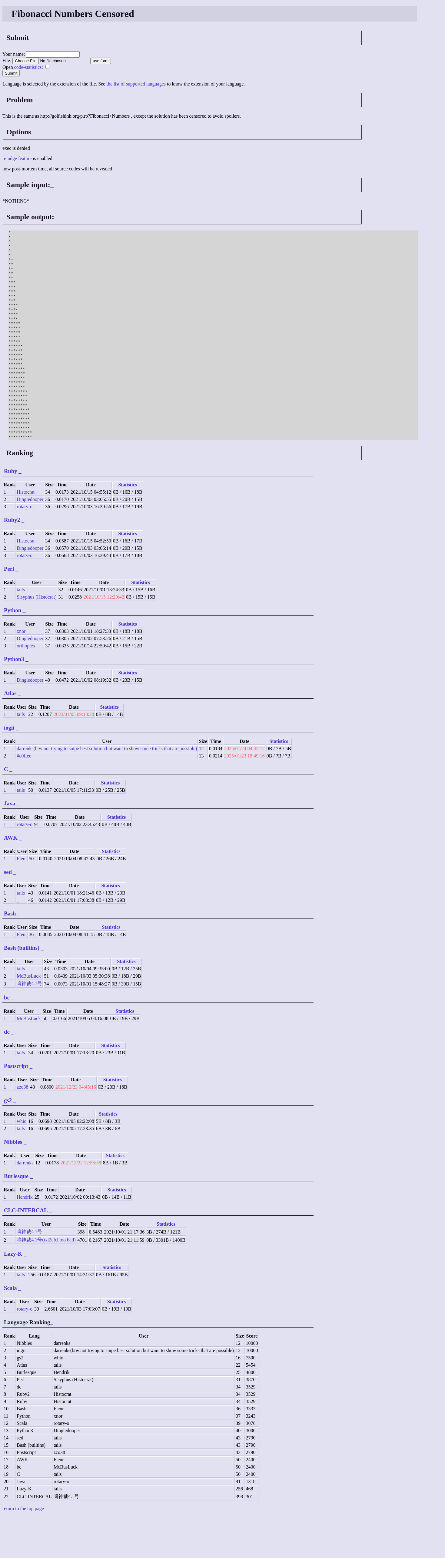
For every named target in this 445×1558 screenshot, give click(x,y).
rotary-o (24, 548)
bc (7, 1039)
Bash (10, 955)
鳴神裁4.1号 (29, 1025)
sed (8, 914)
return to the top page (23, 1550)
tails (21, 631)
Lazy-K (13, 1295)
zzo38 (22, 1128)
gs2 (8, 1142)
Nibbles (13, 1183)
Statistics (127, 526)
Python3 (14, 701)
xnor (21, 673)
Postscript (16, 1108)
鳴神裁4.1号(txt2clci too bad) (46, 1281)
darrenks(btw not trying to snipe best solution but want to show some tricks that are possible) (107, 790)
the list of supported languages (136, 83)
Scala (10, 1330)
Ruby (10, 513)
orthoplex (26, 687)
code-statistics (28, 67)
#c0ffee (24, 797)
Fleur (22, 900)
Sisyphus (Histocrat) (36, 638)
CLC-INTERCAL (25, 1252)
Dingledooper (30, 541)
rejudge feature (17, 158)
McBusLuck (29, 1017)
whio (21, 1163)
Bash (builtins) (21, 989)
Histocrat (26, 533)
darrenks (25, 1204)
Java (9, 845)
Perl (9, 610)
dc (7, 1073)
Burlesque (16, 1218)
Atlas (10, 735)
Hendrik (24, 1238)
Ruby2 (12, 562)
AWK (11, 879)
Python (12, 652)
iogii (9, 769)
